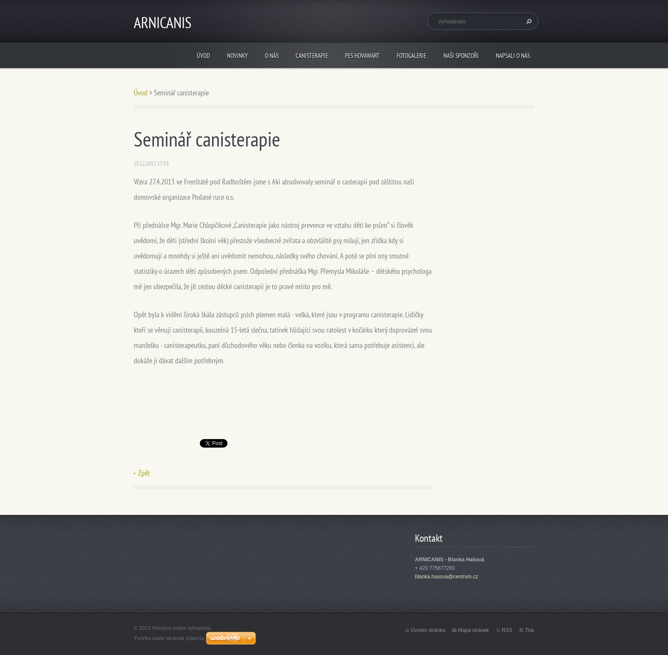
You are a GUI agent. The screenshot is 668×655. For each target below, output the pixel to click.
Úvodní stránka (428, 630)
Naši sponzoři (461, 56)
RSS (507, 630)
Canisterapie (312, 56)
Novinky (237, 56)
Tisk (529, 630)
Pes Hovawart (362, 56)
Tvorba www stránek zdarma (169, 638)
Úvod (203, 56)
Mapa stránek (473, 630)
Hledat (527, 21)
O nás (272, 56)
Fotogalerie (411, 56)
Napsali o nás (513, 56)
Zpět (144, 473)
